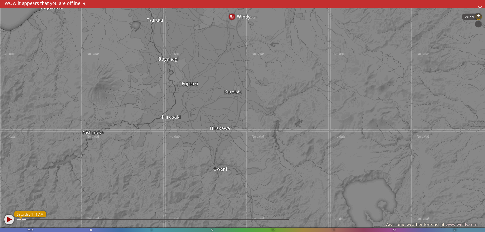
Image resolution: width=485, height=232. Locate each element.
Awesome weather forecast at (432, 224)
